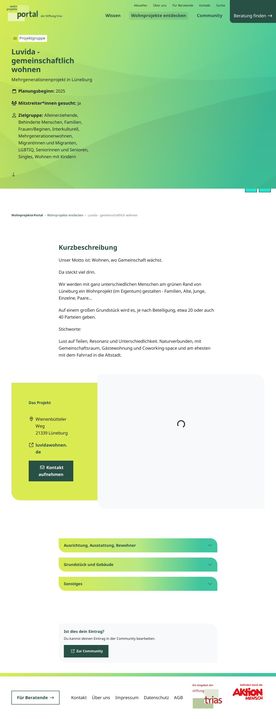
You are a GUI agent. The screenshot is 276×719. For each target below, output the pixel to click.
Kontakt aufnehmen (51, 471)
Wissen (113, 15)
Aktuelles (140, 5)
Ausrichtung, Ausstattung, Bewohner (100, 545)
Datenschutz (156, 697)
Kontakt (204, 5)
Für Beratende (182, 5)
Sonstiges (73, 583)
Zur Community (87, 651)
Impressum (127, 697)
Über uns (159, 5)
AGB (178, 697)
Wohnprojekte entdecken (158, 15)
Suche (220, 5)
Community (209, 15)
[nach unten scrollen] (13, 174)
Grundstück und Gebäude (88, 564)
